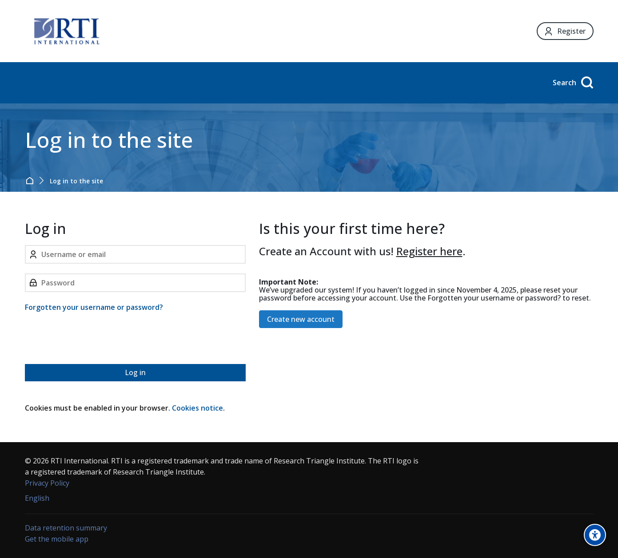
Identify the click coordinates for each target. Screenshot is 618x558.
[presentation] (92, 339)
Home (31, 180)
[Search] (571, 83)
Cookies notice (197, 408)
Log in (135, 372)
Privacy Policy (47, 483)
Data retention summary (66, 528)
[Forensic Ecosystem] (66, 31)
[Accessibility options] (595, 535)
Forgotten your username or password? (94, 307)
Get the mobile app (56, 539)
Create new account (301, 319)
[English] (37, 498)
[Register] (565, 31)
